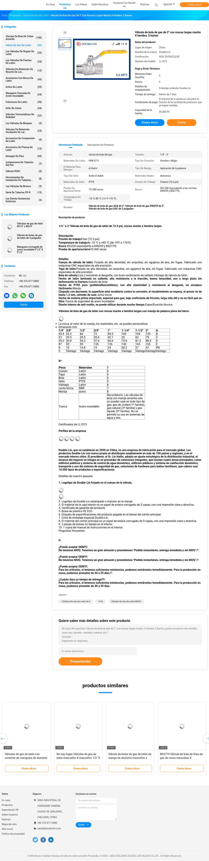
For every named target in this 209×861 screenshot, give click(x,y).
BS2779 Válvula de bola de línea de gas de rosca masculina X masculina (181, 757)
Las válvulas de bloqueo (24, 123)
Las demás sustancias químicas (24, 200)
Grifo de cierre (24, 108)
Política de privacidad (13, 833)
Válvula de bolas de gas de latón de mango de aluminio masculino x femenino (129, 757)
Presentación (80, 661)
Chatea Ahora (194, 4)
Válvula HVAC (24, 171)
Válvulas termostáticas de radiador (24, 115)
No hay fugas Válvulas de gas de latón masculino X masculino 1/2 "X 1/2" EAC (78, 757)
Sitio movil (7, 829)
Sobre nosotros (10, 814)
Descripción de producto (100, 144)
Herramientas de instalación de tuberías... (24, 178)
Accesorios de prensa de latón (24, 148)
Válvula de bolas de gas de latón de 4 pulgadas (29, 236)
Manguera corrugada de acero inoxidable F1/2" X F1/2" (30, 249)
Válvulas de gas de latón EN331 (126, 601)
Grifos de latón (24, 87)
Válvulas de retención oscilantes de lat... (24, 131)
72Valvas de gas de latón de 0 (76, 601)
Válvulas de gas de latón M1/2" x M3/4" (30, 225)
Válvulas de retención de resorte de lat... (24, 70)
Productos (7, 805)
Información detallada (71, 144)
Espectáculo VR (10, 809)
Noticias (6, 819)
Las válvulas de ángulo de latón (24, 52)
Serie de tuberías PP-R (24, 192)
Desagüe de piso (24, 156)
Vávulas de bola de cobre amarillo (24, 37)
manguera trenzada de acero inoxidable (24, 94)
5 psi (101, 601)
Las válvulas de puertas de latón (24, 61)
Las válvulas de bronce (24, 186)
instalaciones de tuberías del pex (24, 163)
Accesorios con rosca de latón (24, 79)
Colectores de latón (24, 102)
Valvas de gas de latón (24, 45)
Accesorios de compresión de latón (24, 139)
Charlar (24, 304)
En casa (6, 800)
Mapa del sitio (9, 824)
